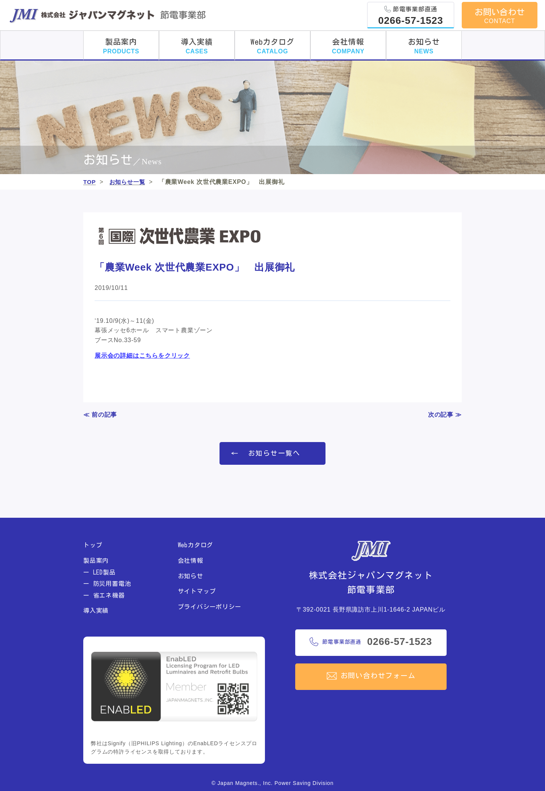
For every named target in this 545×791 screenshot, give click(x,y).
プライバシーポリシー (209, 607)
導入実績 (196, 46)
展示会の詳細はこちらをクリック (142, 356)
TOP (90, 182)
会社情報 (348, 46)
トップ (92, 545)
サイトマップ (197, 592)
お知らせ (423, 46)
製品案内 (121, 46)
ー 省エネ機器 (104, 595)
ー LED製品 (99, 572)
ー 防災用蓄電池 (107, 584)
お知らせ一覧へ (274, 453)
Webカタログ (272, 46)
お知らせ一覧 (129, 182)
